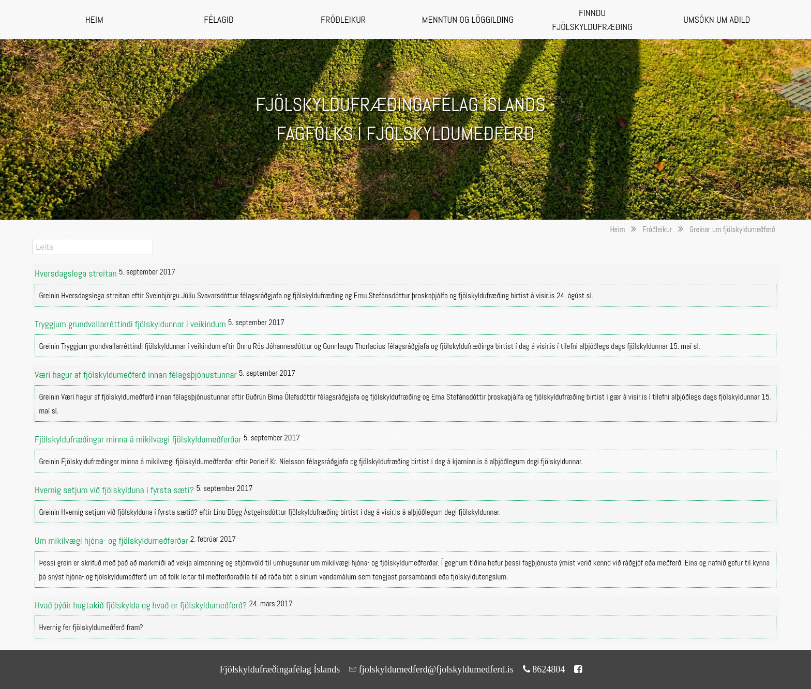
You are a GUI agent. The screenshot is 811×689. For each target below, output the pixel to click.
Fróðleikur (657, 229)
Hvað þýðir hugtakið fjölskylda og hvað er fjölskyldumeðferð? (142, 605)
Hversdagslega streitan (77, 273)
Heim (617, 229)
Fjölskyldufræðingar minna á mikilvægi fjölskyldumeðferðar (139, 439)
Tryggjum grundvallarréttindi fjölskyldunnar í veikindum (131, 324)
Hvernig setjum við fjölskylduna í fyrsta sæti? (115, 490)
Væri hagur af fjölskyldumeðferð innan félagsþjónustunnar (137, 374)
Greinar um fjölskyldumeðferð (732, 229)
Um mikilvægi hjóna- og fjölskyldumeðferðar (112, 540)
